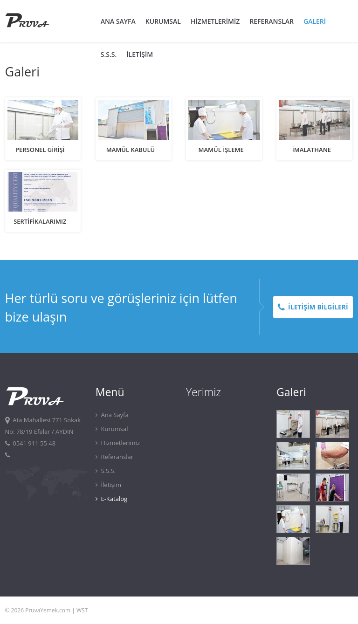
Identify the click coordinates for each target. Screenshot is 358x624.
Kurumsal (112, 429)
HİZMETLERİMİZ (215, 21)
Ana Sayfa (112, 415)
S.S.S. (109, 54)
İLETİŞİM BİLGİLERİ (313, 306)
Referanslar (114, 457)
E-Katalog (111, 498)
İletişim (108, 484)
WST (82, 610)
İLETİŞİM (139, 54)
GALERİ (314, 21)
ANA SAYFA (118, 21)
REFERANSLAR (271, 21)
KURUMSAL (163, 21)
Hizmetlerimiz (118, 443)
